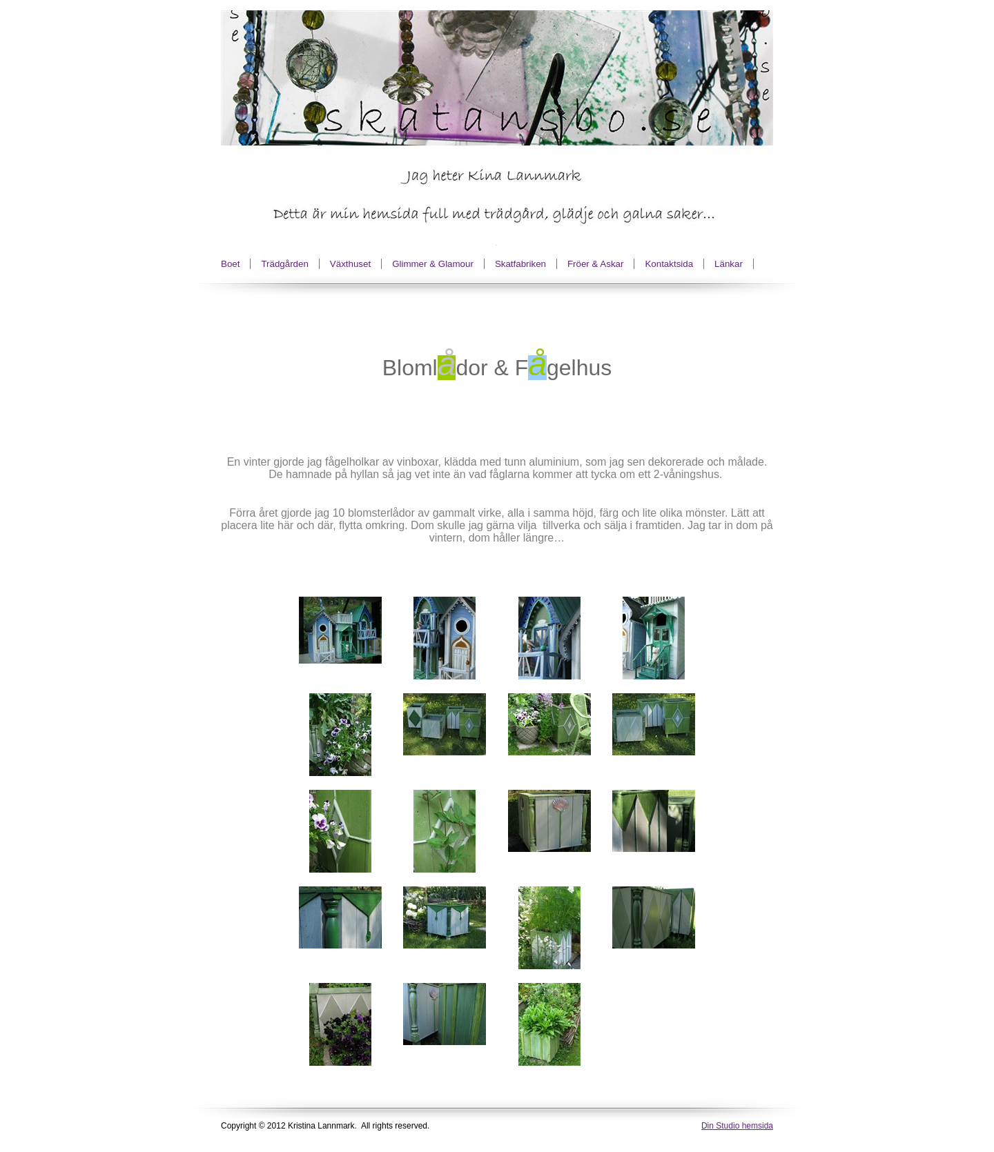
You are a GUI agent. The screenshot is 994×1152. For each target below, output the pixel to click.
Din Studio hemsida (737, 1126)
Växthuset (350, 264)
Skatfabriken (520, 264)
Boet (230, 264)
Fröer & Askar (595, 264)
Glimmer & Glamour (433, 264)
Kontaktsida (669, 264)
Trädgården (284, 264)
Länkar (728, 264)
